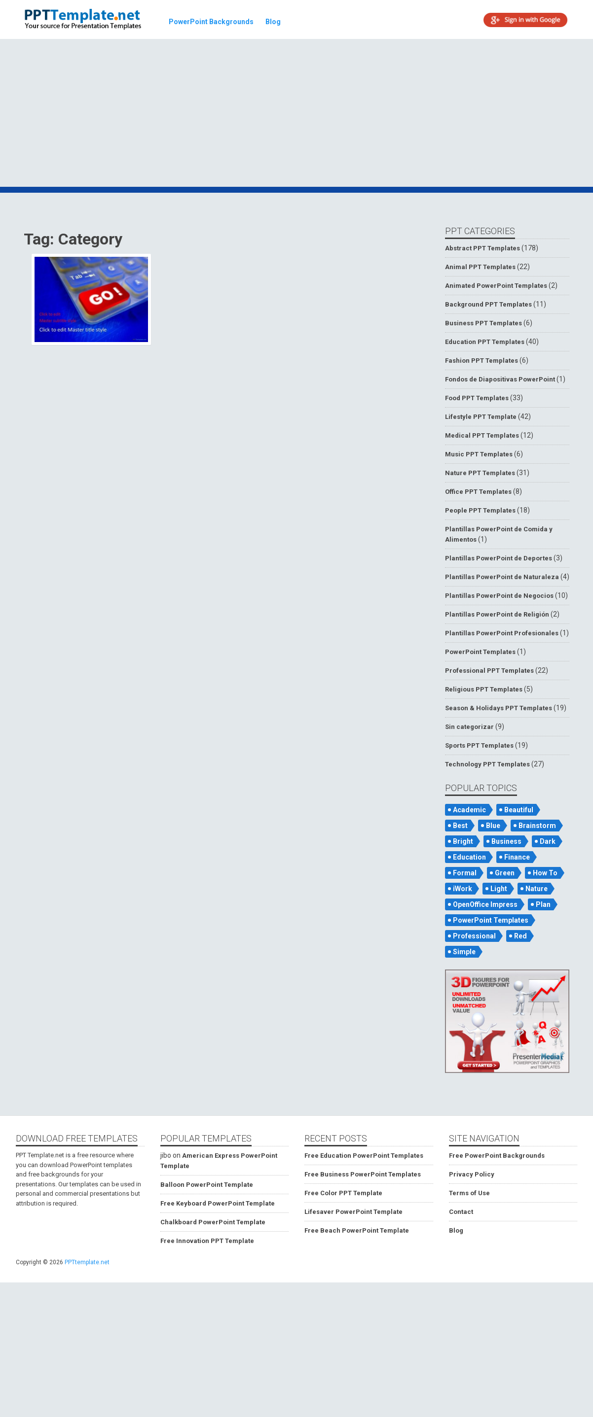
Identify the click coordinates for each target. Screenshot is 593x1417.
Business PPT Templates (483, 323)
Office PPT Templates (478, 491)
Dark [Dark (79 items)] (548, 841)
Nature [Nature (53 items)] (536, 889)
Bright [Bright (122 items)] (463, 841)
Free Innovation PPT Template (207, 1240)
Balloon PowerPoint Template (206, 1184)
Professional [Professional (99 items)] (474, 936)
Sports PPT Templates (479, 745)
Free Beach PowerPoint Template (356, 1230)
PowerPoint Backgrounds (211, 22)
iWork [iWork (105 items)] (462, 889)
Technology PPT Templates (487, 764)
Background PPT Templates (488, 304)
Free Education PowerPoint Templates (363, 1155)
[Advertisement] (298, 114)
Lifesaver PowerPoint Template (353, 1211)
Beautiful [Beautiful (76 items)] (518, 810)
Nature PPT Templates (480, 473)
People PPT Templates (480, 510)
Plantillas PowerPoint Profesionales (501, 633)
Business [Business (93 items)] (506, 841)
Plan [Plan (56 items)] (543, 904)
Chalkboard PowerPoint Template (212, 1222)
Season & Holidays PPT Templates (498, 708)
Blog (273, 22)
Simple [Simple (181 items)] (464, 952)
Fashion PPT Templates (481, 360)
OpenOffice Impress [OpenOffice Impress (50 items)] (485, 904)
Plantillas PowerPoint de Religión (497, 614)
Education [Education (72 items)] (469, 857)
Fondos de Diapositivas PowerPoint (500, 379)
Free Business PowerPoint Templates (362, 1174)
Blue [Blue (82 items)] (493, 825)
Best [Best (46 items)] (460, 825)
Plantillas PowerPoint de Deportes (498, 558)
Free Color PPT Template (343, 1193)
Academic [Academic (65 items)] (469, 810)
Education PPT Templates (484, 342)
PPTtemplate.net (87, 1262)
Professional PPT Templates (489, 670)
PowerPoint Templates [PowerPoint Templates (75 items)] (490, 920)
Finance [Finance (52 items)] (517, 857)
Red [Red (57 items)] (520, 936)
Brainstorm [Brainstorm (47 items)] (537, 825)
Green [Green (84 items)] (505, 873)
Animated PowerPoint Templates (496, 285)
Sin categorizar (469, 726)
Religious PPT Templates (483, 689)
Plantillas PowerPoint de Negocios (499, 595)
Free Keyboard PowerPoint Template (217, 1203)
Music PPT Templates (479, 454)
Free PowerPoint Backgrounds (497, 1155)
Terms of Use (469, 1193)
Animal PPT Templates (480, 267)
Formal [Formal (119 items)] (465, 873)
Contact (461, 1211)
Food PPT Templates (477, 398)
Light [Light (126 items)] (498, 889)
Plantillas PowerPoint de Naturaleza (502, 577)
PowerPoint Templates (480, 652)
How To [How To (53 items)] (545, 873)
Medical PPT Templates (482, 435)
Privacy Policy (471, 1174)
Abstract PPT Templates (482, 248)
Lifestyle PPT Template (481, 416)
